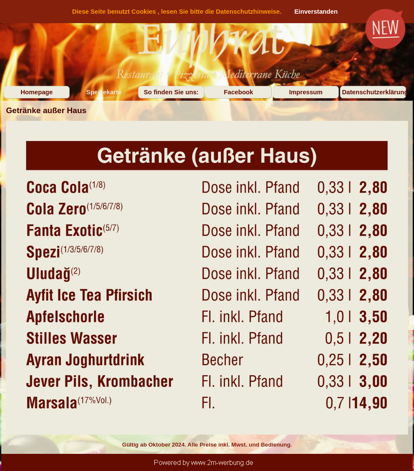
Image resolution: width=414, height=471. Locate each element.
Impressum (305, 92)
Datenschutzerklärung (375, 92)
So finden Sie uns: (171, 92)
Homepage (37, 92)
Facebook (238, 92)
